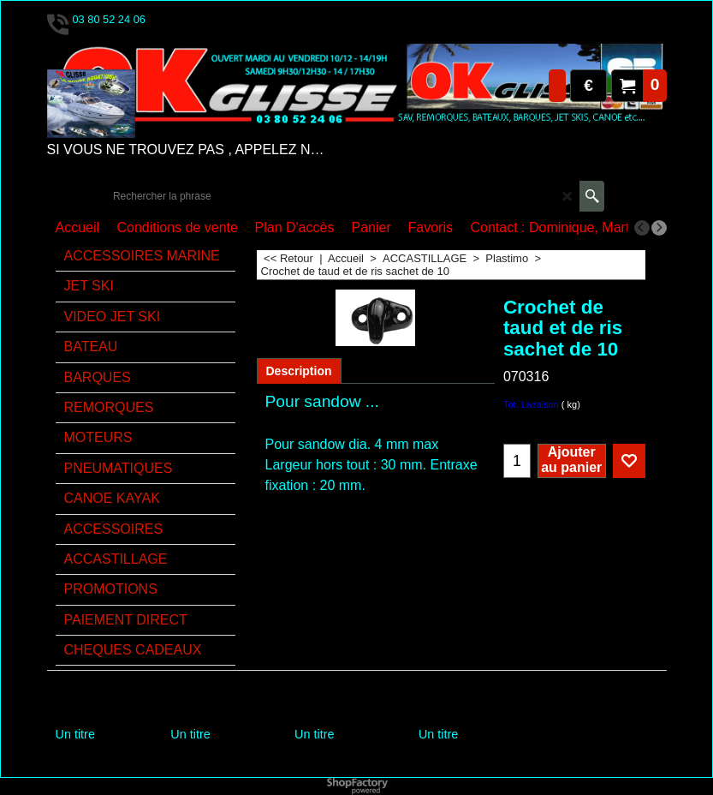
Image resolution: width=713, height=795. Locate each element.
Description (299, 371)
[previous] (642, 228)
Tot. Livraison (531, 404)
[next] (659, 228)
